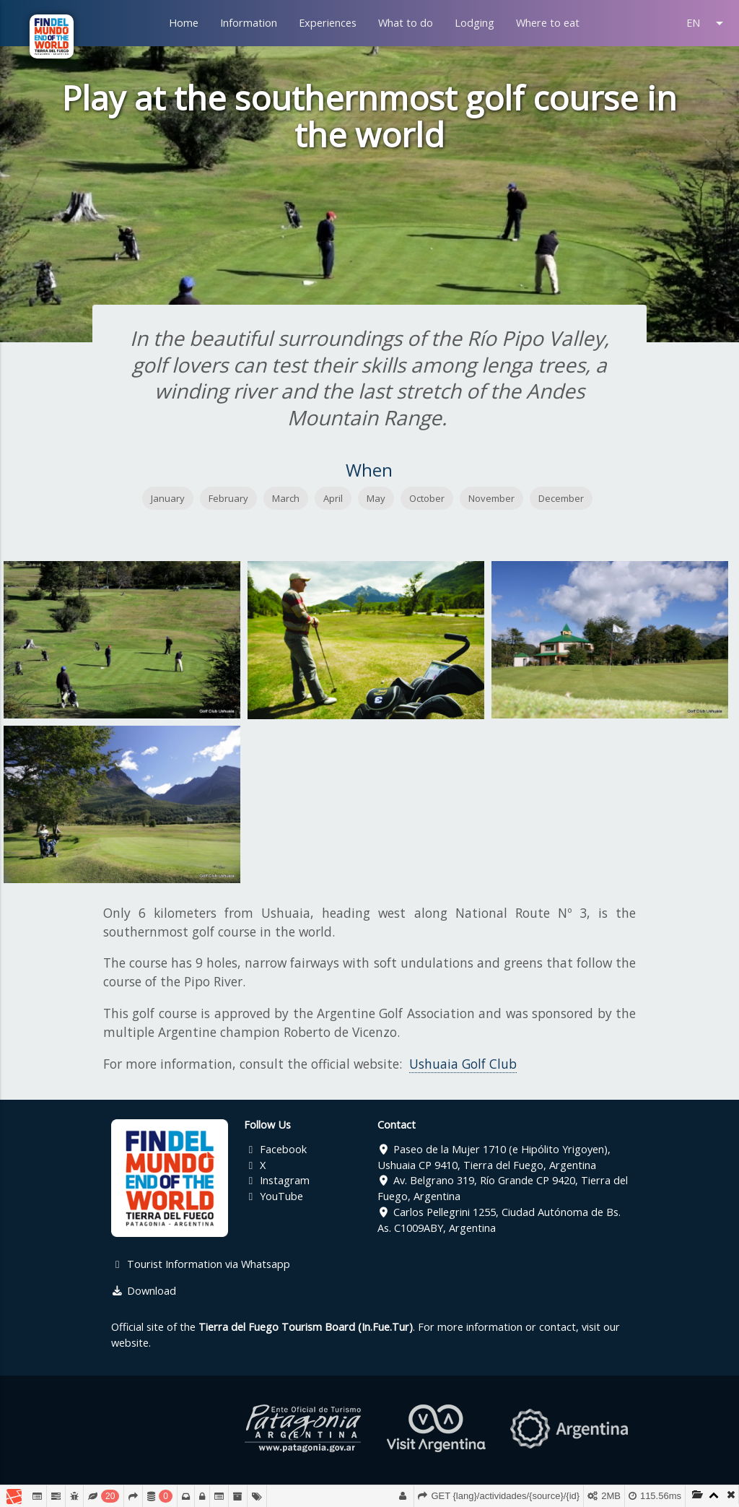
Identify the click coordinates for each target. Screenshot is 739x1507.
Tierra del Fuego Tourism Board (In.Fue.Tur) (305, 1327)
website (130, 1343)
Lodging (474, 23)
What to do (405, 23)
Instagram (277, 1180)
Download (143, 1291)
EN (707, 23)
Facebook (275, 1149)
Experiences (328, 23)
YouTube (273, 1196)
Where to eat (548, 23)
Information (248, 23)
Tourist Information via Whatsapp (200, 1264)
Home (183, 23)
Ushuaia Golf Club (463, 1063)
